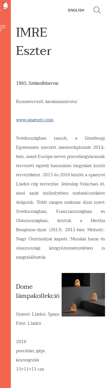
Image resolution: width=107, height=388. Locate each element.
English (76, 10)
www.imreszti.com (34, 120)
